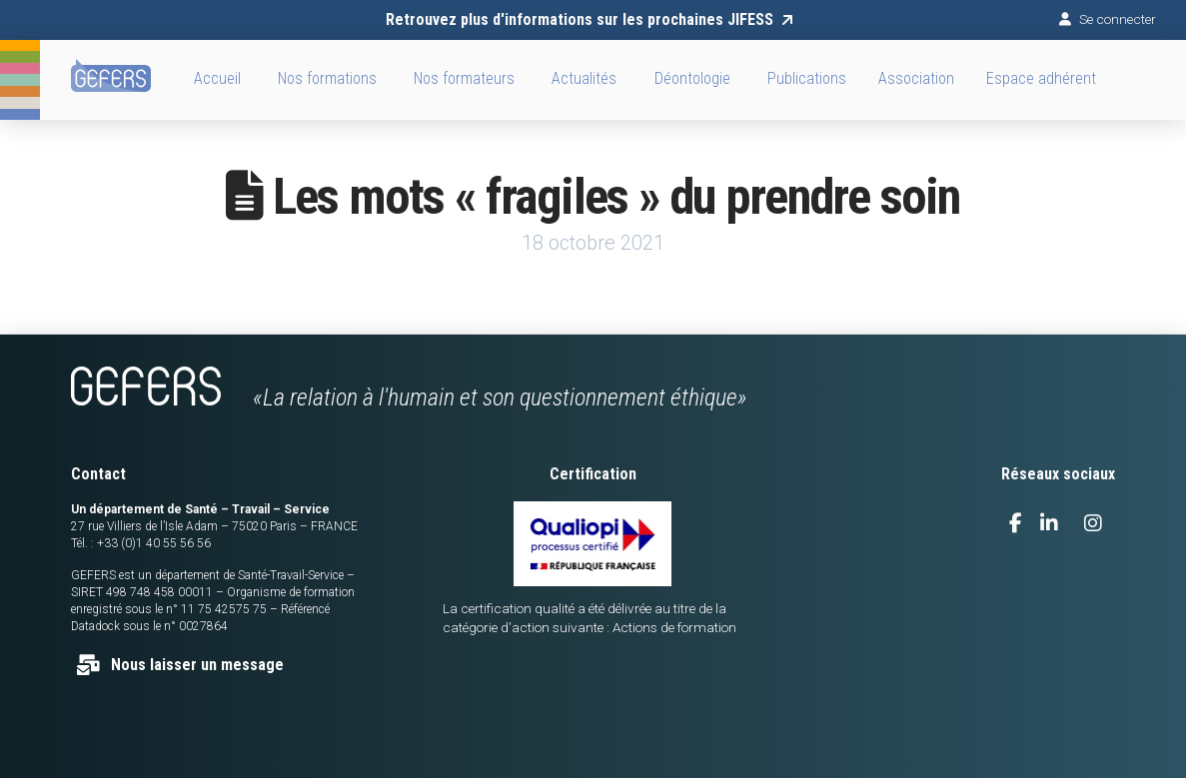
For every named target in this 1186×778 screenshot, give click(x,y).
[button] (915, 80)
